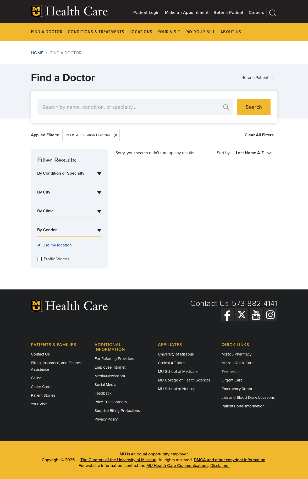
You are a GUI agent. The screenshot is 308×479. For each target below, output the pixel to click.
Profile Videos (56, 259)
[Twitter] (241, 314)
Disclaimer (220, 465)
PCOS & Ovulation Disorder (88, 135)
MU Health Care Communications (177, 465)
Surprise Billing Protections (117, 410)
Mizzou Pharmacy (236, 354)
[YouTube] (256, 314)
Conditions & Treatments (96, 32)
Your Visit (169, 32)
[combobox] (69, 173)
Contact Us (209, 303)
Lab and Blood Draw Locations (248, 397)
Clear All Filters (259, 135)
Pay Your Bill (200, 32)
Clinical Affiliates (171, 362)
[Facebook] (227, 314)
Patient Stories (43, 395)
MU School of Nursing (177, 388)
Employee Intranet (110, 367)
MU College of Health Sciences (184, 380)
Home (37, 53)
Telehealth (230, 371)
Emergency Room (237, 388)
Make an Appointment (187, 12)
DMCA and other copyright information (229, 459)
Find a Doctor (47, 32)
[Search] (271, 13)
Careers (256, 12)
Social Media (105, 384)
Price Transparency (111, 402)
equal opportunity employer (162, 454)
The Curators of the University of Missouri (118, 459)
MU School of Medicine (177, 371)
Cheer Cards (41, 386)
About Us (231, 32)
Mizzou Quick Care (238, 362)
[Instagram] (270, 314)
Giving (36, 378)
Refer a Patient (229, 12)
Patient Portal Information (243, 406)
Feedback (103, 393)
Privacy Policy (106, 419)
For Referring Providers (114, 358)
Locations (141, 32)
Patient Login (146, 12)
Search (254, 107)
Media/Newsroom (110, 376)
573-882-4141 (254, 303)
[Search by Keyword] (129, 107)
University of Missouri (176, 354)
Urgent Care (232, 380)
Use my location (54, 245)
